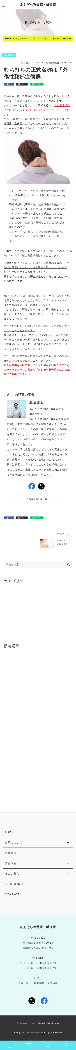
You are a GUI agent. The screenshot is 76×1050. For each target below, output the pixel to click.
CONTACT (12, 894)
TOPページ (12, 832)
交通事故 (11, 852)
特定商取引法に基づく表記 (49, 1023)
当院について (14, 842)
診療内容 (11, 863)
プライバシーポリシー (25, 1023)
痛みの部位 (12, 873)
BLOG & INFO (15, 884)
